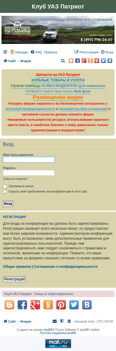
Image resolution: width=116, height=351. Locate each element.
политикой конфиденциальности (30, 108)
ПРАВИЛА (33, 91)
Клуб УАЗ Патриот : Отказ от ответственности (38, 294)
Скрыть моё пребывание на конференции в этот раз (45, 191)
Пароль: (9, 168)
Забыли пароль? (15, 178)
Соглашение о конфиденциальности (66, 267)
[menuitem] (36, 52)
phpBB (48, 329)
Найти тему (52, 91)
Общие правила (17, 267)
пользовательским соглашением (83, 108)
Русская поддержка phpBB (58, 333)
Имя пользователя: (18, 154)
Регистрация (14, 279)
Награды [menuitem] (21, 52)
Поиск (68, 91)
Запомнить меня (18, 186)
